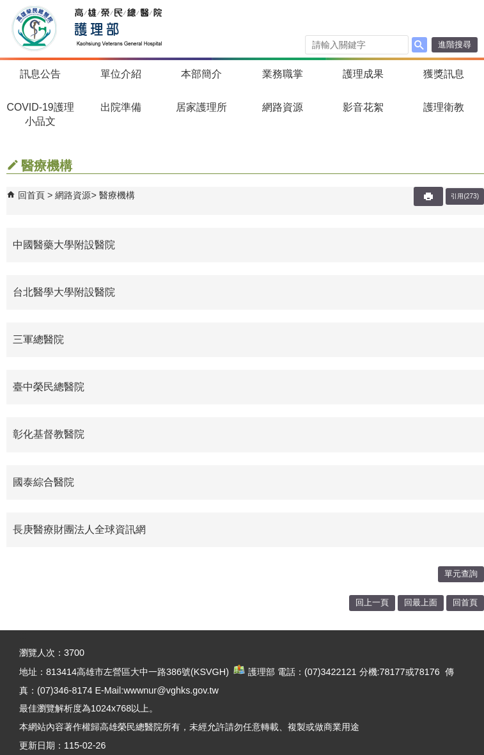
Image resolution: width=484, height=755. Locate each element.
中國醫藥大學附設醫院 (64, 244)
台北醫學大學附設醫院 (64, 292)
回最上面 (420, 602)
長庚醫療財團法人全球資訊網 (79, 529)
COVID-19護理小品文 (40, 114)
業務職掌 (282, 73)
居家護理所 (201, 107)
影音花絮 (363, 107)
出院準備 (120, 107)
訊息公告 (40, 73)
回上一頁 (372, 602)
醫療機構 (117, 195)
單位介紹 (120, 73)
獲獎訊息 (443, 73)
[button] (419, 44)
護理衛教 (443, 107)
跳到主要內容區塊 (6, 6)
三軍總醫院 (38, 339)
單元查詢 (461, 573)
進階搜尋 (454, 44)
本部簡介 (201, 73)
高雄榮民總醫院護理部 (117, 29)
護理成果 (363, 73)
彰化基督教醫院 (48, 434)
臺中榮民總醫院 (48, 386)
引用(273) (465, 196)
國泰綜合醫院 (43, 482)
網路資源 (282, 107)
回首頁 (31, 195)
